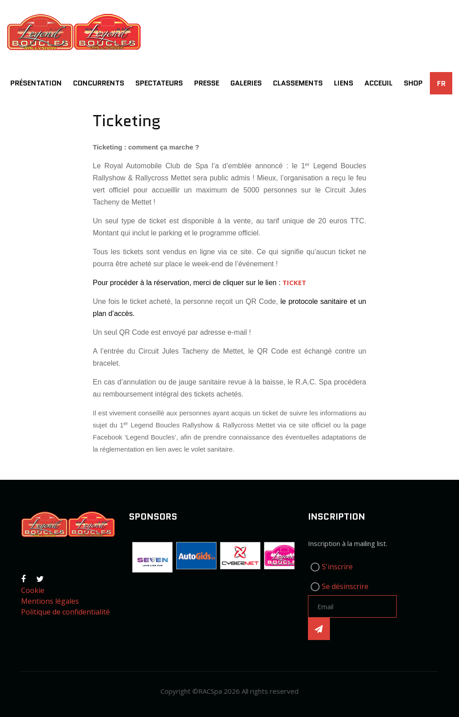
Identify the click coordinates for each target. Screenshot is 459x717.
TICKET (294, 282)
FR (441, 83)
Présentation (36, 83)
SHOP (413, 83)
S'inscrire (337, 567)
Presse (206, 83)
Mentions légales (50, 601)
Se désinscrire (345, 586)
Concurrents (98, 83)
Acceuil (378, 83)
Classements (298, 83)
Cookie (32, 590)
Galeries (246, 83)
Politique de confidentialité (65, 612)
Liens (343, 83)
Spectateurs (159, 83)
